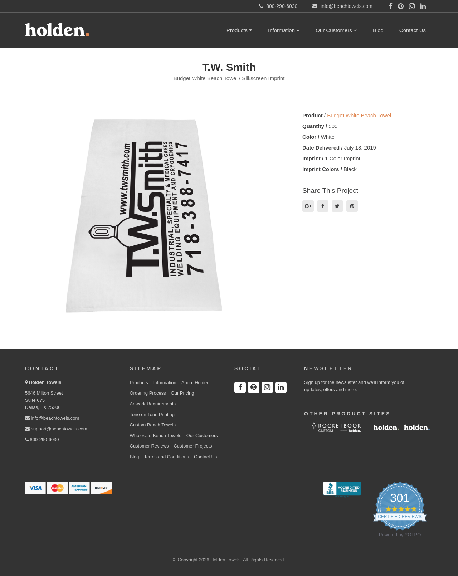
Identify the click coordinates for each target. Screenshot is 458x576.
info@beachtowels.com (52, 418)
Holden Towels (45, 382)
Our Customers (336, 30)
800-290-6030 (42, 439)
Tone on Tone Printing (152, 414)
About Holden (195, 382)
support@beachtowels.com (56, 428)
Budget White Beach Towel (359, 115)
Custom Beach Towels (153, 425)
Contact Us (412, 30)
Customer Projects (193, 446)
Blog (378, 30)
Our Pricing (182, 393)
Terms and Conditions (166, 456)
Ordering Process (148, 393)
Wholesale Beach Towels (155, 435)
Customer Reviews (149, 446)
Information (284, 30)
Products (239, 30)
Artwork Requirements (153, 403)
